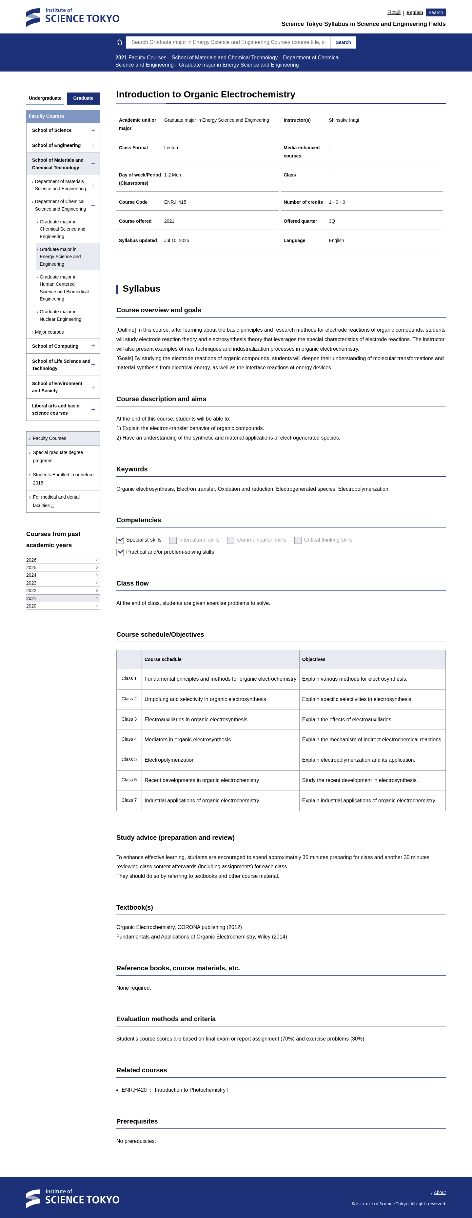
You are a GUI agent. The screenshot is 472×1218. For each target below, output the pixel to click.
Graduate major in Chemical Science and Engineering (63, 229)
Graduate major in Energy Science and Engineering (61, 257)
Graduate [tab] (83, 98)
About (440, 1192)
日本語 (394, 12)
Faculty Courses (49, 438)
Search (435, 12)
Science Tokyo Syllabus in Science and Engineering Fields (364, 24)
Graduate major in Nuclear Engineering (61, 315)
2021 (121, 57)
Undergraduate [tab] (45, 98)
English (414, 12)
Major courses (49, 332)
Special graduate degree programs (58, 456)
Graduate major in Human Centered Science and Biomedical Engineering (65, 287)
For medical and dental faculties (56, 501)
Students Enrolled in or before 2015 (63, 478)
